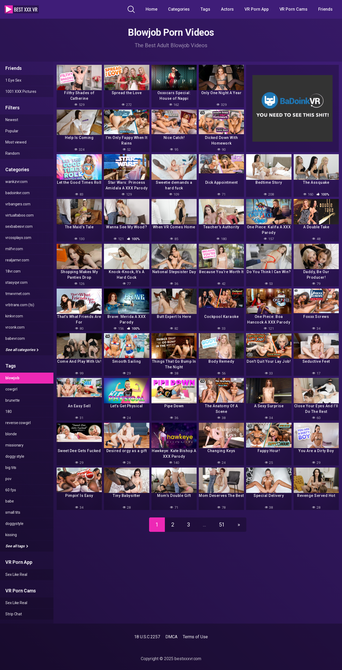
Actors (227, 9)
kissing (11, 535)
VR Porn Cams (293, 9)
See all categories (22, 350)
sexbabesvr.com (19, 226)
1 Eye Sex (13, 80)
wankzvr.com (16, 182)
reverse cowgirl (18, 423)
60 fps (10, 490)
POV (8, 479)
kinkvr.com (14, 316)
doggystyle (14, 523)
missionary (14, 445)
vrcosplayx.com (18, 238)
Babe (9, 501)
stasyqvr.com (16, 282)
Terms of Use (195, 636)
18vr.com (13, 271)
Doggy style (14, 456)
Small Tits (12, 512)
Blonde (11, 434)
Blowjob (12, 378)
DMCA (171, 636)
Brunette (12, 400)
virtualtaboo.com (19, 215)
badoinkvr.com (17, 193)
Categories (179, 9)
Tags (205, 9)
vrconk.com (15, 327)
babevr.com (15, 338)
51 (222, 524)
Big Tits (10, 467)
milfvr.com (14, 249)
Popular (11, 131)
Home (151, 9)
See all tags (16, 546)
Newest (11, 120)
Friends (325, 9)
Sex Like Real (16, 574)
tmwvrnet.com (17, 294)
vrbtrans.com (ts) (19, 305)
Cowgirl (11, 389)
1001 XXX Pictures (20, 91)
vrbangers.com (17, 204)
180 (8, 411)
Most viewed (15, 142)
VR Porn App (256, 9)
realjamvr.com (17, 260)
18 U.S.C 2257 (147, 636)
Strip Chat (13, 614)
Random (12, 153)
